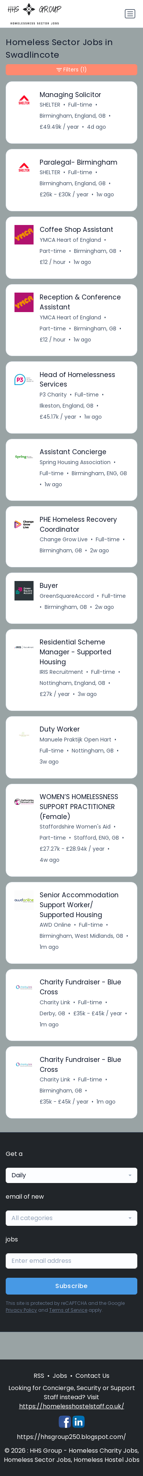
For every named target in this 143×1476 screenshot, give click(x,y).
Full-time (80, 104)
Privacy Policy (21, 1310)
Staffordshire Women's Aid (75, 826)
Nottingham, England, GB (72, 683)
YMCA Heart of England (70, 240)
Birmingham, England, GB (73, 116)
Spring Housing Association (75, 462)
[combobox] (71, 1175)
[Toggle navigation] (130, 13)
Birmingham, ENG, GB (99, 473)
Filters (71, 70)
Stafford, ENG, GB (96, 838)
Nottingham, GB (93, 750)
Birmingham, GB (95, 251)
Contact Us (92, 1375)
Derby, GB (52, 1013)
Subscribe (71, 1286)
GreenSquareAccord (67, 596)
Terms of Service (68, 1310)
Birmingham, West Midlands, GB (81, 936)
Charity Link (55, 1002)
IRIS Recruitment (61, 672)
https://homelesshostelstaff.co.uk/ (71, 1406)
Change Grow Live (64, 539)
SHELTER (50, 104)
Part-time (53, 251)
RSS (39, 1375)
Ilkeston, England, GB (66, 405)
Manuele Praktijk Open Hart (75, 739)
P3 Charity (53, 394)
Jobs (60, 1375)
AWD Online (55, 925)
